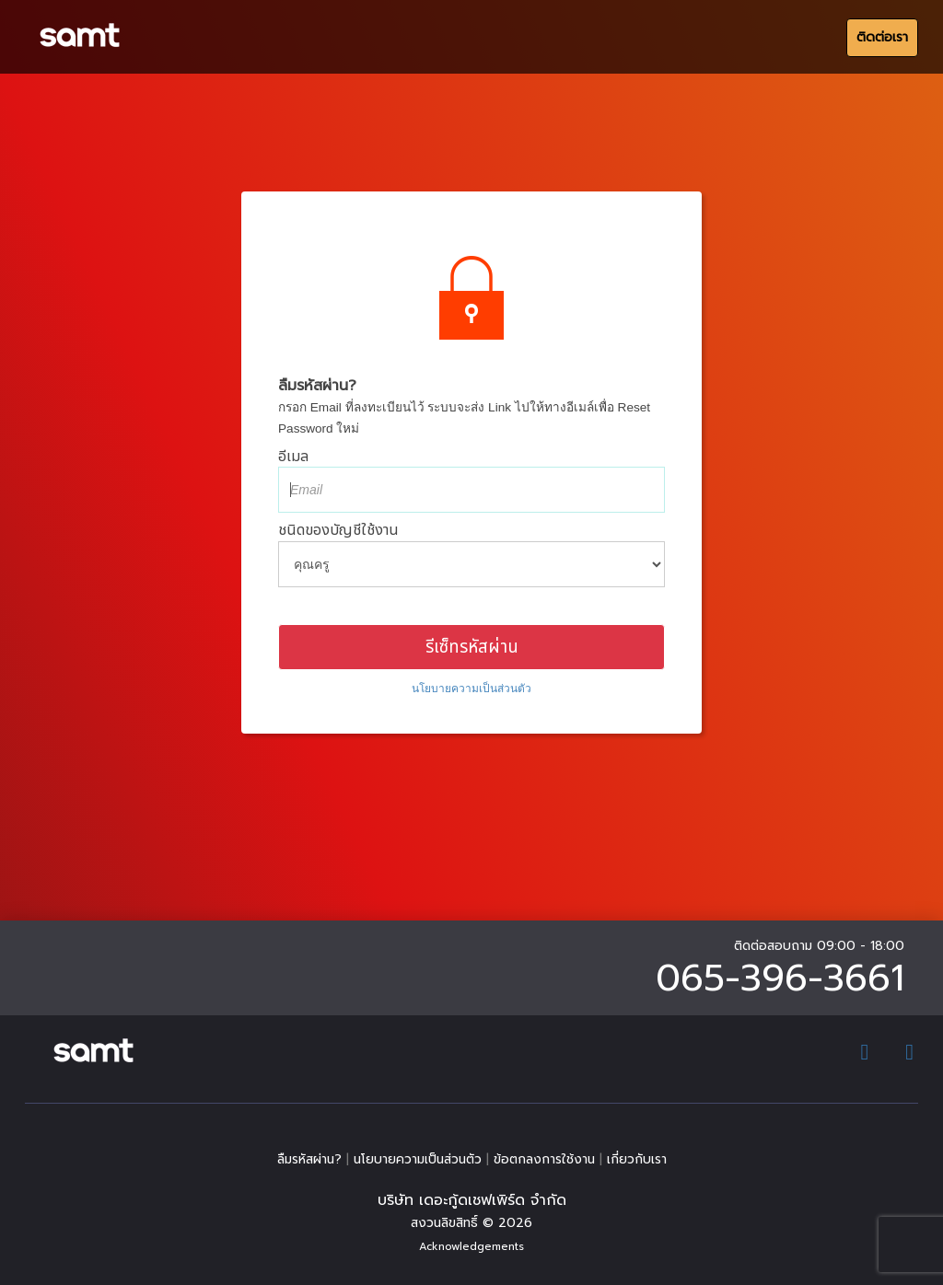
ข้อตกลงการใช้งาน (544, 1159)
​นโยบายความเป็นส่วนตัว (471, 688)
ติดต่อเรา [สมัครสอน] (882, 37)
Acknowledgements (471, 1246)
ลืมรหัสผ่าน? (309, 1159)
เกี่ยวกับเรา (637, 1159)
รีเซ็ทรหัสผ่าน (471, 647)
